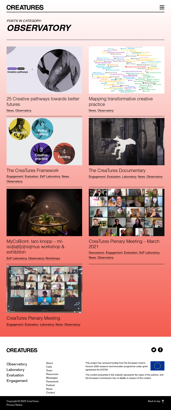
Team (49, 370)
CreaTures (27, 7)
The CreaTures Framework (33, 170)
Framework (52, 381)
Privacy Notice (15, 404)
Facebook (160, 349)
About (49, 363)
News (10, 110)
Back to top (156, 401)
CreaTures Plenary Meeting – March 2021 (124, 243)
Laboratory (53, 176)
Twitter (153, 349)
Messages (52, 377)
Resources (52, 374)
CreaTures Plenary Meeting (33, 318)
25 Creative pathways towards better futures (43, 101)
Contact (50, 392)
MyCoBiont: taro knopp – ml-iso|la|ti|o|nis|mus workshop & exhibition (36, 246)
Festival (50, 385)
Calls (49, 366)
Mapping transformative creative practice (121, 101)
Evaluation (31, 176)
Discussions (96, 252)
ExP (42, 176)
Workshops (53, 258)
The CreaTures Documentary (117, 170)
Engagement (15, 176)
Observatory (23, 110)
